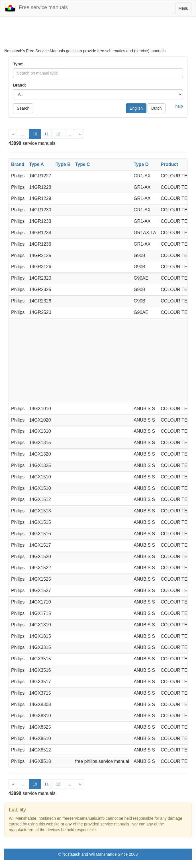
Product (169, 164)
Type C (82, 164)
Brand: (19, 85)
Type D (141, 164)
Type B (63, 164)
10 (35, 134)
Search (23, 108)
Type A (36, 164)
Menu (184, 9)
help (179, 106)
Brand (17, 164)
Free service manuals (36, 7)
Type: (18, 64)
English (136, 108)
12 (58, 134)
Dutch (156, 108)
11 (46, 134)
